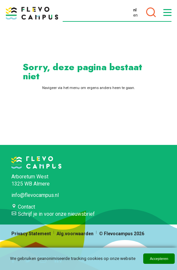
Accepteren (159, 259)
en (135, 15)
